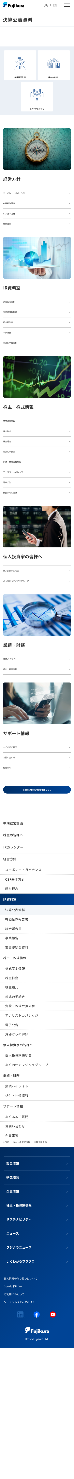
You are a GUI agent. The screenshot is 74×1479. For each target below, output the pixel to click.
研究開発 (12, 1308)
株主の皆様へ (13, 966)
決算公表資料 (15, 1041)
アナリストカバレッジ (21, 1146)
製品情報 (12, 1294)
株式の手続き (15, 1127)
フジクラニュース (19, 1378)
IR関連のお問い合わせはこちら (37, 918)
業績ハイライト (16, 1217)
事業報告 (11, 1069)
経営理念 (11, 1019)
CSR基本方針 (15, 1010)
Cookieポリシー (13, 1417)
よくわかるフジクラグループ (26, 1195)
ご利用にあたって (14, 1425)
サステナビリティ (19, 1350)
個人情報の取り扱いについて (20, 1409)
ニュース (12, 1364)
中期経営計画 (13, 954)
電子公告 (11, 1155)
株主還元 (11, 1118)
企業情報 (12, 1322)
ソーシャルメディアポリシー (20, 1433)
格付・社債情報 (16, 1226)
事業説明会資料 (16, 1078)
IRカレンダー (13, 978)
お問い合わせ (15, 1257)
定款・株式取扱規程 (20, 1137)
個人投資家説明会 (18, 1186)
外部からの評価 (16, 1165)
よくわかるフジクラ (20, 1392)
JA (46, 5)
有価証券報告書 (16, 1050)
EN (55, 5)
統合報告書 (13, 1059)
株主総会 (11, 1108)
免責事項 (11, 1266)
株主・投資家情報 (21, 1273)
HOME (6, 1273)
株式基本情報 (15, 1099)
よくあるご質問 (16, 1247)
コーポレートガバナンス (23, 1000)
